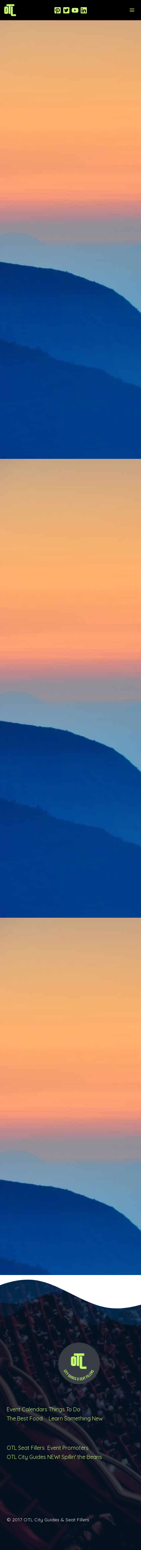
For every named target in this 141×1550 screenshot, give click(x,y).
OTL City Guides (26, 1457)
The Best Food (25, 1418)
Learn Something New (76, 1418)
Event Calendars (27, 1409)
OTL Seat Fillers (26, 1447)
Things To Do (64, 1409)
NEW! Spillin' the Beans (74, 1457)
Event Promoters (68, 1447)
